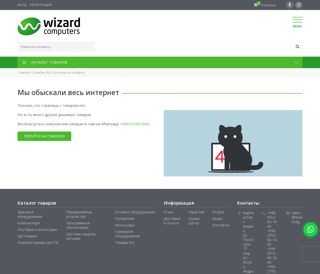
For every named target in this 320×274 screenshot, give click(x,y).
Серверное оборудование (127, 233)
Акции (217, 218)
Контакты (220, 225)
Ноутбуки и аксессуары (37, 229)
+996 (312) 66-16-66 (272, 255)
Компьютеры (29, 223)
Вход (22, 4)
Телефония (124, 218)
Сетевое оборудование (135, 212)
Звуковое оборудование (30, 214)
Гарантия (196, 212)
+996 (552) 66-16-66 (272, 219)
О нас (168, 212)
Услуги (218, 212)
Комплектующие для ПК (38, 242)
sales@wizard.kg (297, 217)
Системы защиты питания (81, 236)
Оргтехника (27, 236)
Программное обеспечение (78, 225)
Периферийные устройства (79, 214)
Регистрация (41, 4)
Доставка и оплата (172, 220)
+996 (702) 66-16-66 (272, 237)
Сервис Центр (194, 220)
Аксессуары (124, 225)
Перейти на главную (44, 136)
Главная (24, 72)
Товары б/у (124, 242)
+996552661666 (134, 123)
